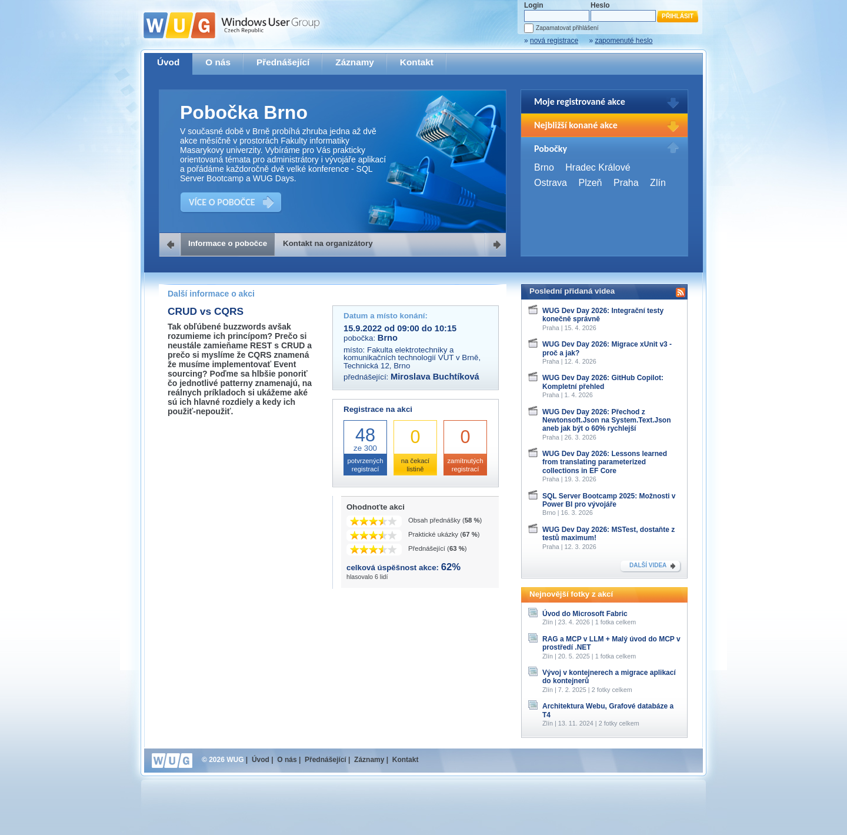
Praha (626, 183)
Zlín (658, 183)
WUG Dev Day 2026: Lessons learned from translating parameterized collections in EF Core (604, 462)
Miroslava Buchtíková (435, 376)
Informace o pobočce (227, 243)
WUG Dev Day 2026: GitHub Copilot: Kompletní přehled (602, 382)
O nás (218, 62)
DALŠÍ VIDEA (647, 565)
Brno (544, 167)
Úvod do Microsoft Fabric (585, 614)
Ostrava (550, 183)
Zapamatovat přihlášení (567, 28)
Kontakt (416, 62)
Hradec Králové (597, 167)
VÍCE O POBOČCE (222, 202)
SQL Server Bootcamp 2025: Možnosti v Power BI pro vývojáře (609, 500)
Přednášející (282, 62)
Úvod (168, 62)
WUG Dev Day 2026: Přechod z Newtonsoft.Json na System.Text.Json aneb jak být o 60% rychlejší (606, 420)
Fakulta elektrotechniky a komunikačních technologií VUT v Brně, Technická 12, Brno (412, 357)
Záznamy (354, 62)
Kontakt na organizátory (328, 243)
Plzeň (590, 183)
